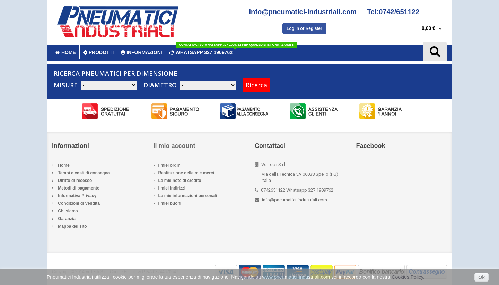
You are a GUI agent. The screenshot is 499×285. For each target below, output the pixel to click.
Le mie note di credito (179, 180)
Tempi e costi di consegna (84, 172)
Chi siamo (68, 211)
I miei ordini (170, 165)
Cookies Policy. (408, 277)
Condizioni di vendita (79, 203)
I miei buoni (170, 203)
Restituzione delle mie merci (186, 172)
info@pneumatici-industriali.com (294, 199)
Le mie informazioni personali (187, 195)
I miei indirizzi (172, 188)
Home (63, 165)
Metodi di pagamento (78, 188)
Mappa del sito (72, 226)
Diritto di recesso (75, 180)
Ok (481, 277)
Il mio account (174, 145)
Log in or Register (304, 28)
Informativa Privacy (77, 195)
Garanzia (67, 218)
